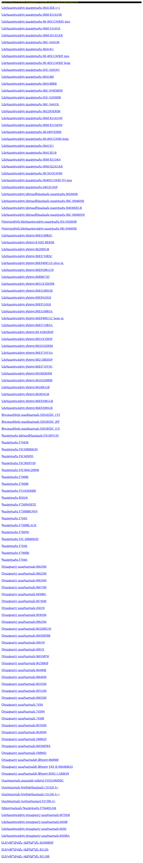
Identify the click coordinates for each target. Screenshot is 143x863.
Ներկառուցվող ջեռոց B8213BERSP (27, 359)
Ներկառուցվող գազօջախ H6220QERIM (30, 111)
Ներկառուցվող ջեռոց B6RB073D (25, 276)
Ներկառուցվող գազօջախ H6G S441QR (30, 42)
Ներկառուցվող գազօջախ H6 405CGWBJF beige (35, 63)
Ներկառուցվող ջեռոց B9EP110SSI (26, 304)
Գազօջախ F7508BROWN (19, 511)
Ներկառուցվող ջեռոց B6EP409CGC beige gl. (32, 318)
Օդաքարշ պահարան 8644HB (23, 670)
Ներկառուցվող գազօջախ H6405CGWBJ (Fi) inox (36, 180)
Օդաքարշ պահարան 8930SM (23, 614)
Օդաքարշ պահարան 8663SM (23, 566)
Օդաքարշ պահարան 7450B (22, 718)
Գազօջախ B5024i (14, 497)
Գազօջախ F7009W (15, 532)
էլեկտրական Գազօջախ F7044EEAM (28, 808)
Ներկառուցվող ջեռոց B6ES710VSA (27, 352)
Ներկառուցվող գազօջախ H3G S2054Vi (30, 69)
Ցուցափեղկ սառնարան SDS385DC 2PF (30, 421)
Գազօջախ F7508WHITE (18, 504)
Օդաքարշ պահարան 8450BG (23, 594)
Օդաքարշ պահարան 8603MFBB (25, 635)
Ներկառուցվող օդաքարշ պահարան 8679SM (35, 815)
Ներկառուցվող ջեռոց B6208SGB (25, 249)
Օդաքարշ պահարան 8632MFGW (26, 628)
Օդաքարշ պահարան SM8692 (23, 752)
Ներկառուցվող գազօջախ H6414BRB (29, 83)
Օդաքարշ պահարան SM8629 (23, 739)
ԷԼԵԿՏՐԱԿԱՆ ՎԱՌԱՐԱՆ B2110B (25, 856)
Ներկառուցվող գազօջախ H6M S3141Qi (30, 28)
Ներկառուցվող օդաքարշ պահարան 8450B (34, 821)
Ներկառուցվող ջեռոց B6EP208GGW (27, 270)
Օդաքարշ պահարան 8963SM (23, 580)
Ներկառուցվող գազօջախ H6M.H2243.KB (32, 166)
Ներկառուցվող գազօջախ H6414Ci (27, 49)
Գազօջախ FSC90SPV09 (18, 463)
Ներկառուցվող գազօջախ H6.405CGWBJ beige (35, 138)
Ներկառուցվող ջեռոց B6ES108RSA (27, 311)
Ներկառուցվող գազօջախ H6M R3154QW (32, 125)
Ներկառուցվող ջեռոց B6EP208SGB (27, 407)
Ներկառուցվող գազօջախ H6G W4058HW (32, 90)
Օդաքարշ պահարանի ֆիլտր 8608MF (30, 759)
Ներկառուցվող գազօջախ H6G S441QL (30, 104)
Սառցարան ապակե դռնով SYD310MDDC (32, 780)
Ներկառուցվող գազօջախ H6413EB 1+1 (30, 7)
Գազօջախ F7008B (14, 483)
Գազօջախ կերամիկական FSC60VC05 (30, 435)
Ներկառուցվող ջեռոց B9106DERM (26, 373)
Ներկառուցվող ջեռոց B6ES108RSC (27, 235)
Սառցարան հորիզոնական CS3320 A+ (29, 787)
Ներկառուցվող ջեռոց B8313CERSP (27, 339)
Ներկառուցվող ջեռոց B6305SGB (25, 394)
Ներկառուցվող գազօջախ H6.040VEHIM (31, 132)
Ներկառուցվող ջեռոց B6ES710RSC (27, 256)
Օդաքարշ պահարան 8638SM (23, 732)
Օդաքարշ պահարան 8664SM (23, 677)
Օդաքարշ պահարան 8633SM (23, 683)
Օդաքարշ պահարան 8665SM (23, 697)
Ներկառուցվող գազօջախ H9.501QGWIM (31, 173)
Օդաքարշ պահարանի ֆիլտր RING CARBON (35, 773)
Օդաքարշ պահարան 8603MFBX (25, 746)
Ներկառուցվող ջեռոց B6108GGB (25, 387)
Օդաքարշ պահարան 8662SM (23, 573)
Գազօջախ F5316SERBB (18, 490)
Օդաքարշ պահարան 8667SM (23, 587)
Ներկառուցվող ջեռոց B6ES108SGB (27, 290)
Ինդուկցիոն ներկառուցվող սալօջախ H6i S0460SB (39, 228)
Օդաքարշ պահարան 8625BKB (24, 663)
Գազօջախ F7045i (14, 518)
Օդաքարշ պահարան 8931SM (23, 690)
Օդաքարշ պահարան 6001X (22, 649)
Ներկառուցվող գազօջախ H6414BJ (27, 76)
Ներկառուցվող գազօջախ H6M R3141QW (32, 118)
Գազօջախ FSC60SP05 (17, 456)
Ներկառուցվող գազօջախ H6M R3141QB (31, 14)
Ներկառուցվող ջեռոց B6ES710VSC (27, 366)
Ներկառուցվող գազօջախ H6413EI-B (29, 152)
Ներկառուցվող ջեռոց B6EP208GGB (27, 401)
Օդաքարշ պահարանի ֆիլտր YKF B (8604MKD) (37, 766)
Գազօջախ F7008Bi (15, 552)
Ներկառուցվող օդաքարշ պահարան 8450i (33, 828)
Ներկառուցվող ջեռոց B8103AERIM (27, 345)
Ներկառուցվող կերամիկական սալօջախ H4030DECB (41, 207)
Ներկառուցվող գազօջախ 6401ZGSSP (29, 187)
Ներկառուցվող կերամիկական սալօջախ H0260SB (39, 194)
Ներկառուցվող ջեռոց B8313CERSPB (27, 283)
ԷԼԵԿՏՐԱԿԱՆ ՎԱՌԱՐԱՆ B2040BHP (27, 842)
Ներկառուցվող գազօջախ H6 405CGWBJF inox (35, 56)
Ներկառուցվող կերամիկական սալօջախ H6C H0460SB (42, 201)
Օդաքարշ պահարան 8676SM (23, 725)
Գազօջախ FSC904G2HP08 (20, 470)
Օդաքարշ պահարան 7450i (22, 704)
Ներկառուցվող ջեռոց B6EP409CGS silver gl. (32, 263)
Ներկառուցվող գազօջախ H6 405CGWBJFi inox (35, 21)
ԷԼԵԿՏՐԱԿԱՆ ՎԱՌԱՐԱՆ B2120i (24, 849)
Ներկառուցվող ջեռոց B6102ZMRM (27, 380)
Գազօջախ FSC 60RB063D (19, 539)
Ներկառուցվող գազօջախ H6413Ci (27, 145)
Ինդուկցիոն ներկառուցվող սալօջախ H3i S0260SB (39, 221)
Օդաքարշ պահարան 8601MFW (25, 656)
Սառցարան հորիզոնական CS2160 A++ (30, 794)
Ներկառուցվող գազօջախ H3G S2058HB (31, 97)
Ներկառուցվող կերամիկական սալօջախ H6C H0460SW (43, 214)
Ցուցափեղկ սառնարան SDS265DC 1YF (30, 414)
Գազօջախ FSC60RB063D (19, 449)
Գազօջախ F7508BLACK (18, 525)
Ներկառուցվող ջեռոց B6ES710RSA (27, 325)
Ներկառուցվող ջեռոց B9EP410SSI (26, 297)
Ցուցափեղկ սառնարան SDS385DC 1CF (30, 428)
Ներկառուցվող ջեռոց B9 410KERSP (27, 332)
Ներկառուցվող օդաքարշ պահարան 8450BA (35, 835)
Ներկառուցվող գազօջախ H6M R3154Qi (31, 159)
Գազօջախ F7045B (14, 442)
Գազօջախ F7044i (14, 559)
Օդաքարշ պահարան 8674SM (23, 601)
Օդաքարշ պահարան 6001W (23, 642)
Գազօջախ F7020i (14, 545)
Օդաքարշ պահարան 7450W (23, 711)
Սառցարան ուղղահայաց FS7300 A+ (28, 801)
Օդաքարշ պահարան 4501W (23, 608)
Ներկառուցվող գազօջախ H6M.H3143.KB (32, 35)
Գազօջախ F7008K (14, 476)
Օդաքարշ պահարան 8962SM (23, 621)
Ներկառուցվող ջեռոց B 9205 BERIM (27, 242)
